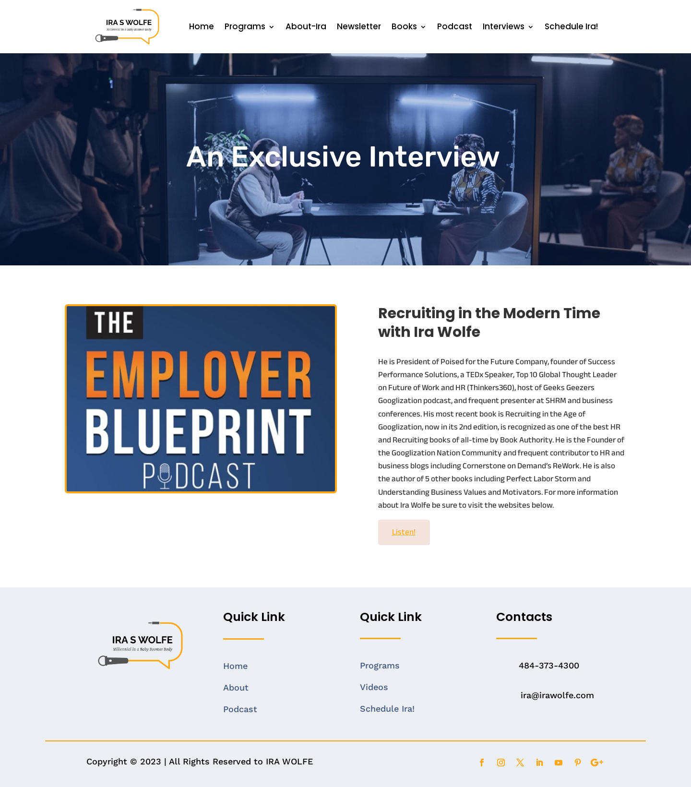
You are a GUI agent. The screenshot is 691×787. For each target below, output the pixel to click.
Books (404, 26)
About (236, 687)
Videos (374, 687)
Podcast (454, 26)
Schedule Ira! (571, 26)
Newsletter (359, 26)
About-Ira (306, 26)
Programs (245, 26)
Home (201, 26)
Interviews (503, 26)
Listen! (404, 532)
